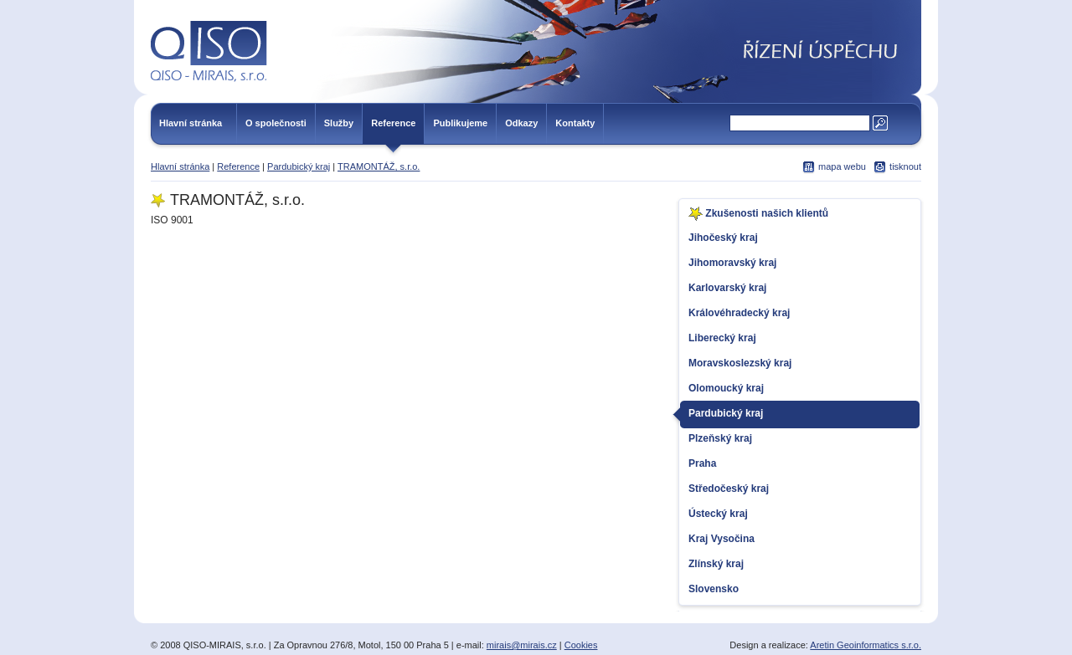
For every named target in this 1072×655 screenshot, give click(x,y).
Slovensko (713, 589)
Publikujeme (460, 123)
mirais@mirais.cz (522, 645)
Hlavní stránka (190, 123)
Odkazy (521, 123)
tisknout (905, 166)
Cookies (581, 645)
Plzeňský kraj (720, 438)
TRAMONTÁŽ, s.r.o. (379, 166)
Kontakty (575, 123)
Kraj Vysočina (721, 539)
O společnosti (276, 123)
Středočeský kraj (728, 488)
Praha (702, 463)
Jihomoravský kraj (732, 263)
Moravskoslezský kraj (739, 363)
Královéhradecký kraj (739, 313)
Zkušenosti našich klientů (758, 214)
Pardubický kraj (298, 166)
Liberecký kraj (722, 338)
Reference (393, 123)
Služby (338, 123)
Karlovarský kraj (727, 288)
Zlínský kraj (716, 564)
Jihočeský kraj (723, 237)
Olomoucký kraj (726, 388)
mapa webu (842, 166)
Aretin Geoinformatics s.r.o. (865, 645)
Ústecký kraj (718, 513)
